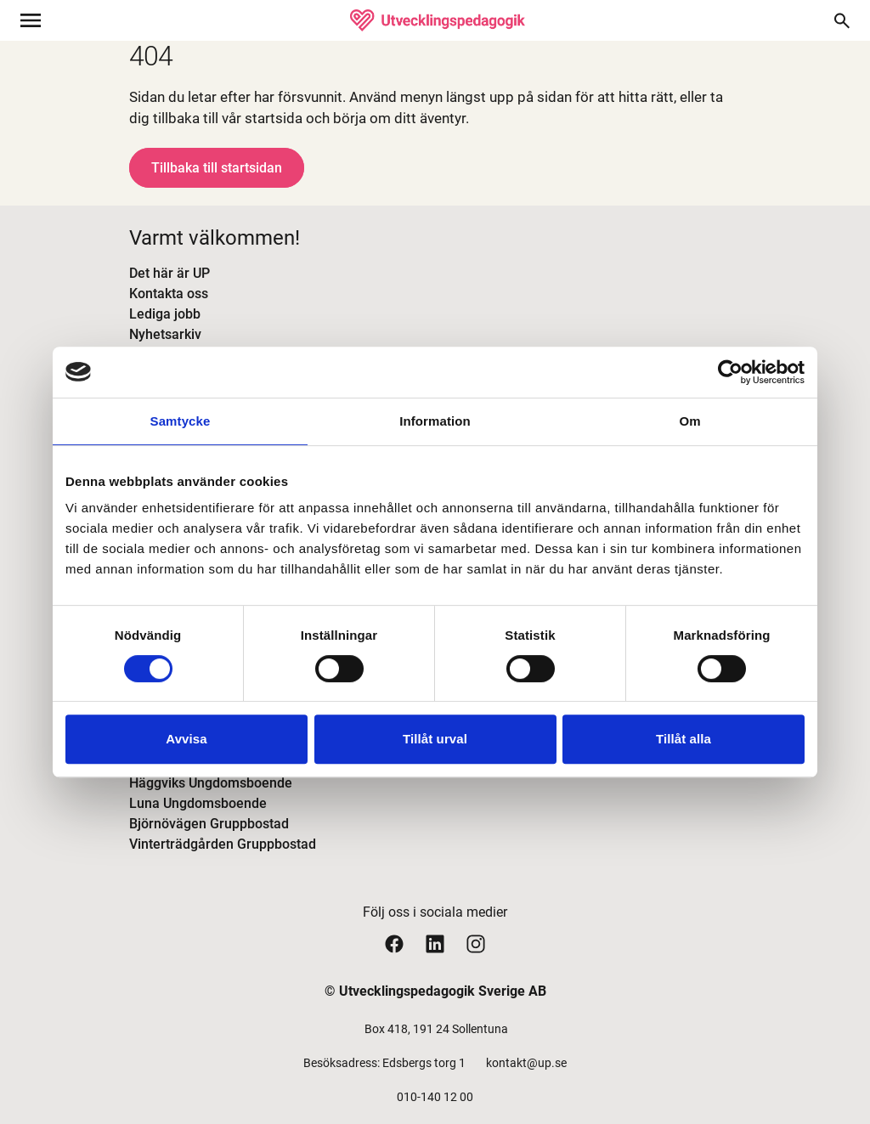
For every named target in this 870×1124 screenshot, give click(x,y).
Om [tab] (689, 421)
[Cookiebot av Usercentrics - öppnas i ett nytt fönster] (730, 372)
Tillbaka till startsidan (216, 168)
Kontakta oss (168, 293)
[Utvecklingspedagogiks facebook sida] (394, 943)
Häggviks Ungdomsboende (210, 783)
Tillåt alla (683, 738)
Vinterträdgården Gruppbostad (222, 844)
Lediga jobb (165, 314)
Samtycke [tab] (180, 421)
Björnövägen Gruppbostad (209, 824)
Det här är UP (169, 273)
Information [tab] (435, 421)
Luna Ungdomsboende (198, 803)
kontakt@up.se (526, 1063)
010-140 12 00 (435, 1097)
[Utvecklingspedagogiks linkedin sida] (435, 943)
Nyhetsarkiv (165, 334)
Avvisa (186, 738)
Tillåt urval (435, 738)
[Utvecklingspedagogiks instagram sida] (476, 943)
